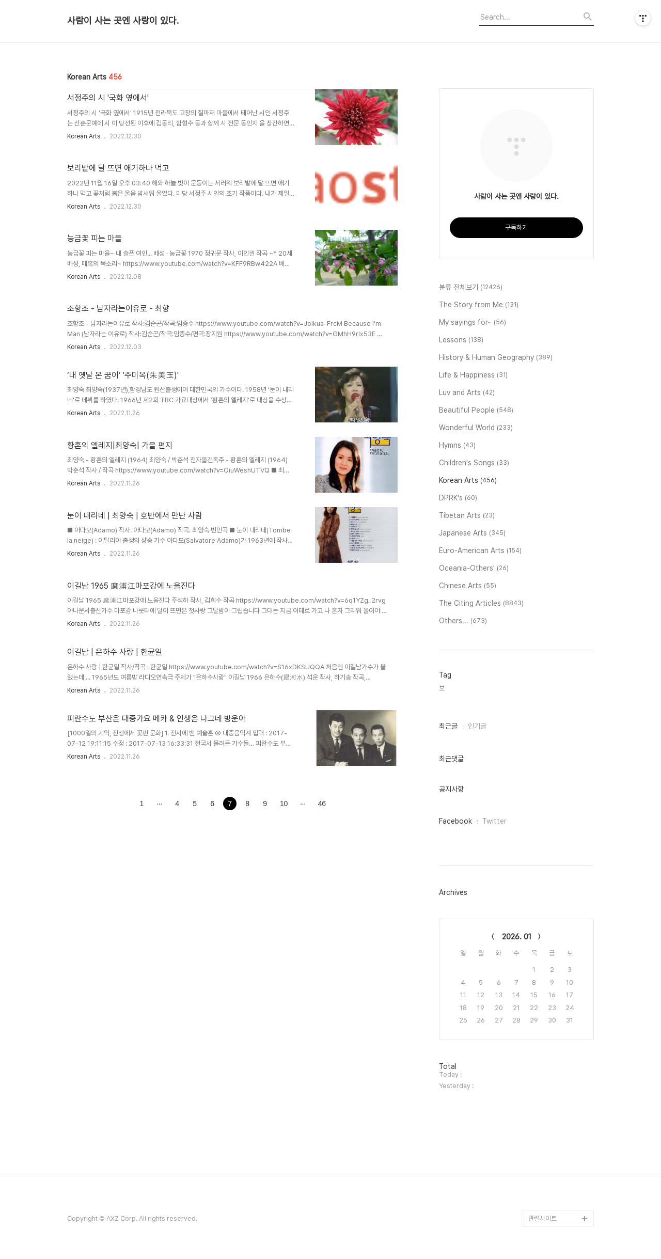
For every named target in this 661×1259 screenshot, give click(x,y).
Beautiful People (476, 410)
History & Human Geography (496, 358)
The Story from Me (478, 305)
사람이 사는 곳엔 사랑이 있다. (123, 20)
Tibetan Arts (467, 516)
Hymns (457, 445)
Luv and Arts (467, 393)
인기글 (477, 726)
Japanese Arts (472, 533)
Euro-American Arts (480, 551)
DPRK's (458, 498)
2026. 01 (516, 936)
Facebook (455, 821)
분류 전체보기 (470, 287)
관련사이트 (542, 1218)
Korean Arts (83, 136)
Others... (463, 621)
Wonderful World (476, 428)
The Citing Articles (481, 604)
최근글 (448, 726)
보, (442, 688)
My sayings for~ (472, 323)
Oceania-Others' (474, 568)
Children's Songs (474, 463)
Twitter (494, 821)
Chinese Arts (467, 586)
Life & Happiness (473, 375)
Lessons (461, 340)
